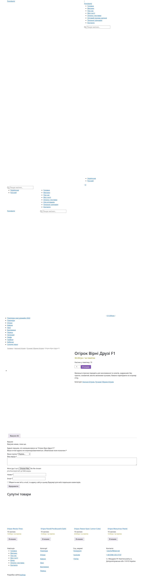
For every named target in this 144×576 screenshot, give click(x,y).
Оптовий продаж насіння (97, 18)
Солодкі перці (12, 344)
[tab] (14, 436)
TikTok (75, 559)
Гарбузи (10, 340)
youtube (76, 555)
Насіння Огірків (20, 348)
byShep (23, 575)
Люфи (9, 337)
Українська (91, 178)
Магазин (90, 8)
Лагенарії (10, 335)
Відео (12, 560)
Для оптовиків (49, 202)
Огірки (9, 323)
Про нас (90, 11)
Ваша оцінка (12, 454)
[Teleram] (110, 78)
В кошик (85, 367)
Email (10, 479)
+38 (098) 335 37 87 (113, 555)
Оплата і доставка (94, 15)
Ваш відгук (12, 456)
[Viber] (96, 40)
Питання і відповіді (94, 20)
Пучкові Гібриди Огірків (35, 348)
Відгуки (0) (14, 436)
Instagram (77, 551)
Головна (90, 6)
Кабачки (10, 342)
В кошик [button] (12, 539)
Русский (90, 181)
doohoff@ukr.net (113, 551)
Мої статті (91, 13)
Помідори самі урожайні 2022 (18, 318)
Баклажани (11, 330)
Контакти (90, 23)
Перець (10, 332)
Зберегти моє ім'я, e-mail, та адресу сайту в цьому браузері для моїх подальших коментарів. (45, 482)
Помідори (11, 320)
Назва (10, 475)
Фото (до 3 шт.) (13, 468)
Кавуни (10, 325)
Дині (9, 328)
